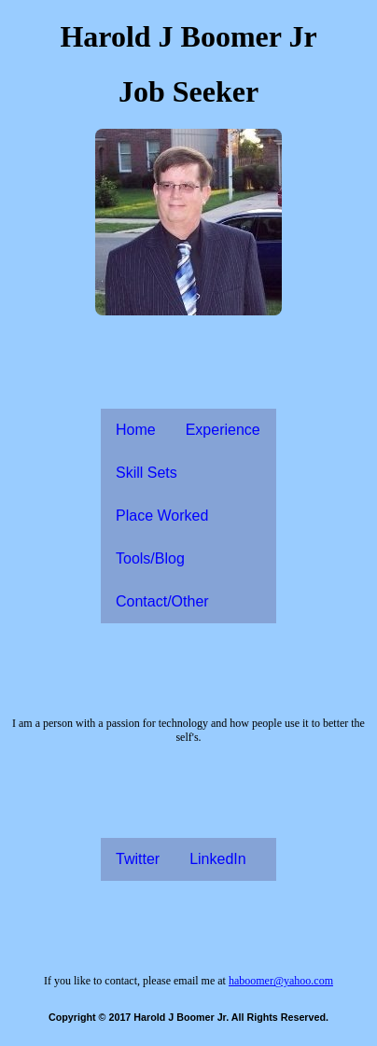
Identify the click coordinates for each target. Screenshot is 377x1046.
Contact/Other (162, 601)
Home (136, 430)
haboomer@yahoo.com (281, 980)
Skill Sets (146, 473)
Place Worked (162, 515)
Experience (223, 430)
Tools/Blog (150, 558)
